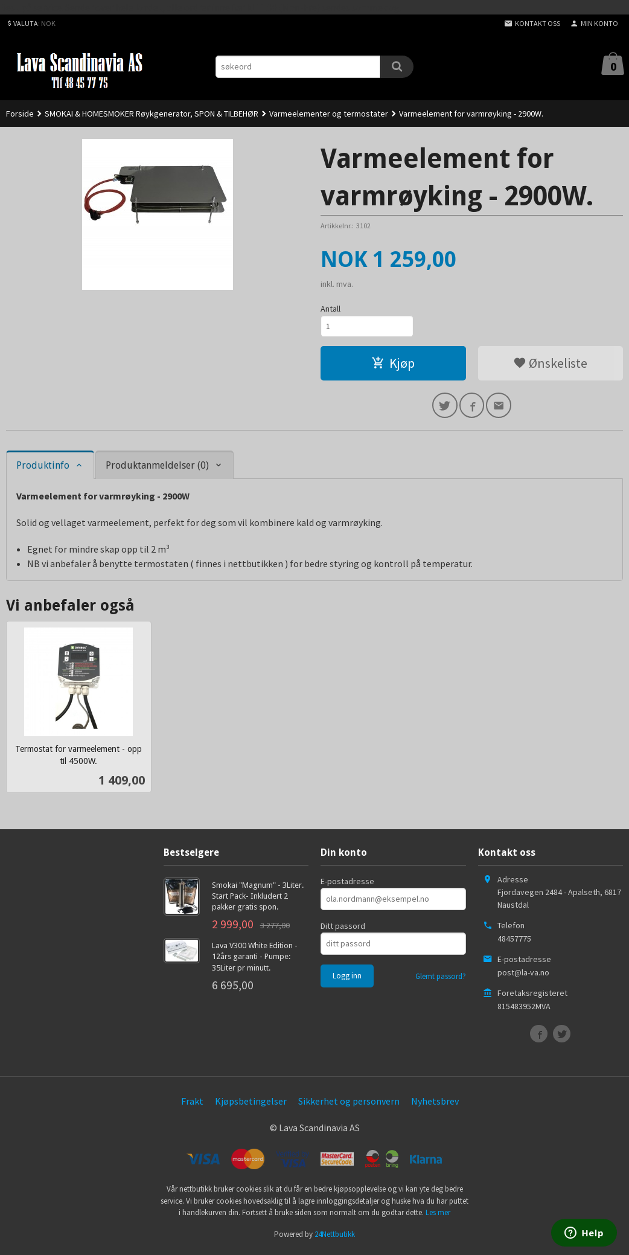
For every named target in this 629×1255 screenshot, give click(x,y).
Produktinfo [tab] (42, 467)
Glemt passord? (440, 979)
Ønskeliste (550, 364)
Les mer (438, 1215)
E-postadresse (347, 883)
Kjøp (393, 364)
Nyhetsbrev (435, 1103)
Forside (20, 113)
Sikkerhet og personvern (349, 1103)
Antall (330, 308)
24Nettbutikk (334, 1236)
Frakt (192, 1103)
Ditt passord (343, 928)
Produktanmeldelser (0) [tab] (157, 467)
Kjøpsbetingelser (251, 1103)
